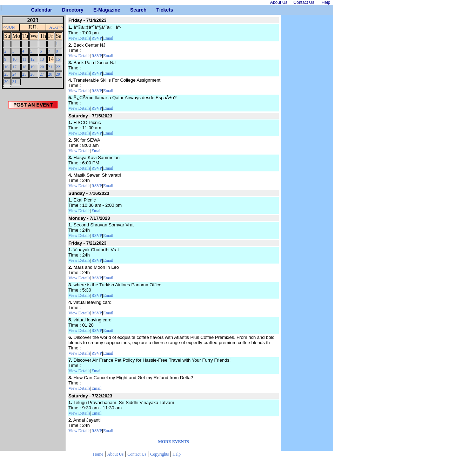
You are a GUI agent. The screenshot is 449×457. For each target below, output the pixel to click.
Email (108, 38)
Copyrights (160, 454)
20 (42, 66)
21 (50, 66)
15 (58, 59)
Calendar (33, 10)
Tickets (159, 10)
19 (32, 66)
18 (24, 66)
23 (6, 74)
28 (50, 74)
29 (58, 74)
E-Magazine (96, 10)
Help (177, 454)
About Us (115, 454)
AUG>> (56, 27)
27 (42, 74)
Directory (64, 10)
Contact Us (136, 454)
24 (14, 74)
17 (14, 66)
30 (6, 81)
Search (132, 10)
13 (42, 59)
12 (32, 59)
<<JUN (8, 27)
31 (14, 81)
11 (24, 59)
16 (6, 66)
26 (32, 74)
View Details (79, 38)
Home (98, 454)
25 (24, 74)
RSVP (97, 38)
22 (58, 66)
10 (14, 59)
